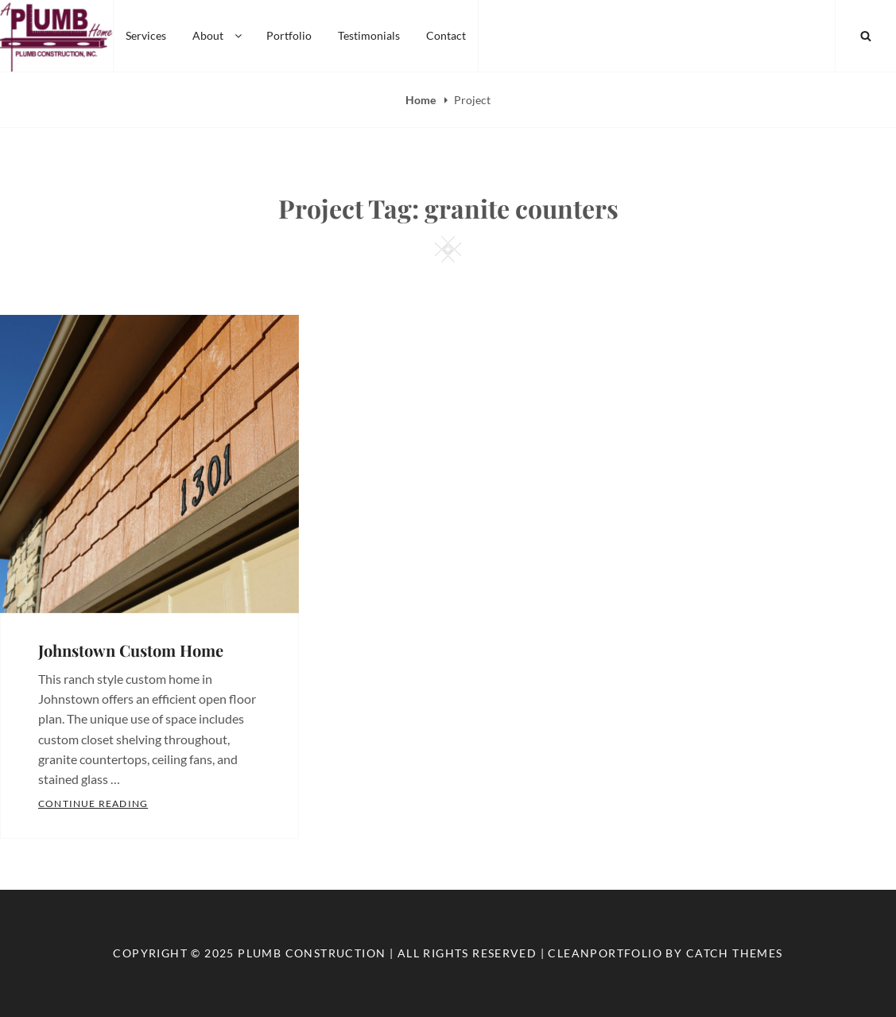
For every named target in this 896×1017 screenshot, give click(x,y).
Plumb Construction (312, 953)
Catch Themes (734, 953)
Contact (446, 35)
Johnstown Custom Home (130, 650)
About (218, 35)
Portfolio (289, 35)
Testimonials (369, 35)
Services (146, 35)
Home (421, 100)
